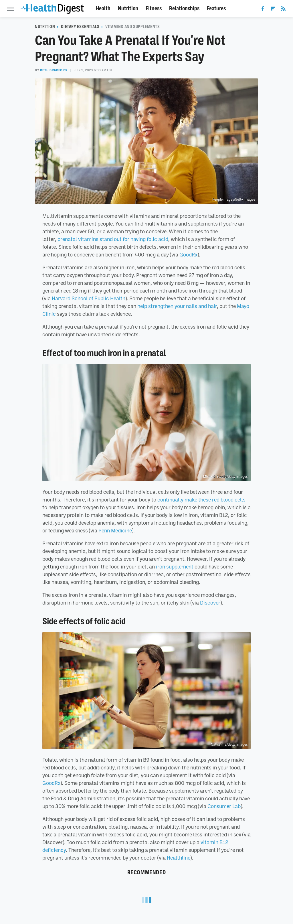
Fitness (154, 8)
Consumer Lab (224, 806)
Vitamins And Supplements (132, 26)
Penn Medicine (115, 530)
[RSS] (283, 9)
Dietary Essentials (80, 26)
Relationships (184, 8)
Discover (210, 602)
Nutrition (128, 8)
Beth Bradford (53, 70)
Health (103, 8)
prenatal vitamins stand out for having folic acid (113, 239)
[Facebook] (263, 9)
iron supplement (174, 566)
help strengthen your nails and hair (177, 306)
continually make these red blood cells (201, 499)
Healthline (178, 857)
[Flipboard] (273, 9)
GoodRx (188, 254)
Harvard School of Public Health (88, 298)
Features (216, 8)
